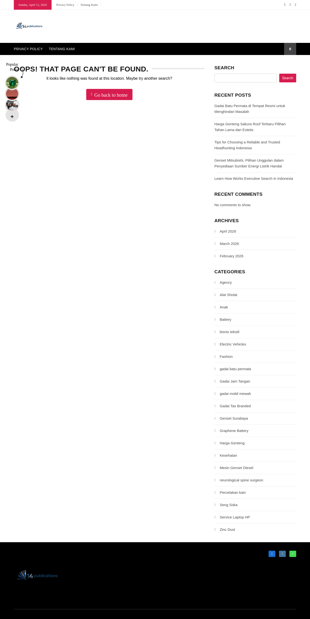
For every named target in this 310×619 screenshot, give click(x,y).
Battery (225, 319)
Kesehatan (228, 455)
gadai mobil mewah (235, 394)
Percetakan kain (233, 492)
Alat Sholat (228, 295)
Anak (224, 307)
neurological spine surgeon (241, 480)
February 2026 (231, 256)
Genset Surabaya (234, 418)
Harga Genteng (232, 443)
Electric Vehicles (233, 344)
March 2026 (229, 244)
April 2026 (228, 231)
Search (224, 67)
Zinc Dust (227, 529)
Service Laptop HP (235, 517)
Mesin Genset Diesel (236, 468)
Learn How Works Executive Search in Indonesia (253, 178)
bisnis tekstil (229, 332)
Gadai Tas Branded (235, 406)
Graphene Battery (234, 431)
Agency (226, 282)
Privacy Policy (65, 5)
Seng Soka (228, 505)
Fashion (226, 356)
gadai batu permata (235, 369)
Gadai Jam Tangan (235, 381)
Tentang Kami (89, 5)
